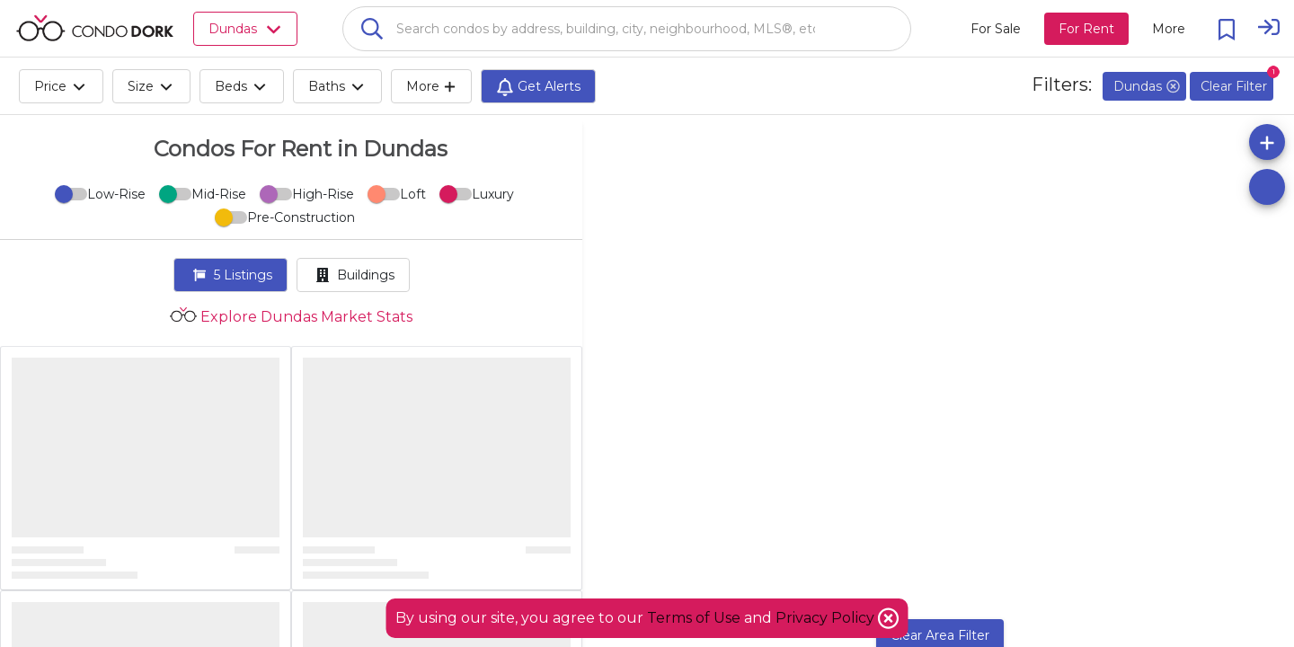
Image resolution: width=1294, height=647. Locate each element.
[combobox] (626, 28)
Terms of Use (693, 617)
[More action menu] (1169, 29)
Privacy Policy (827, 617)
